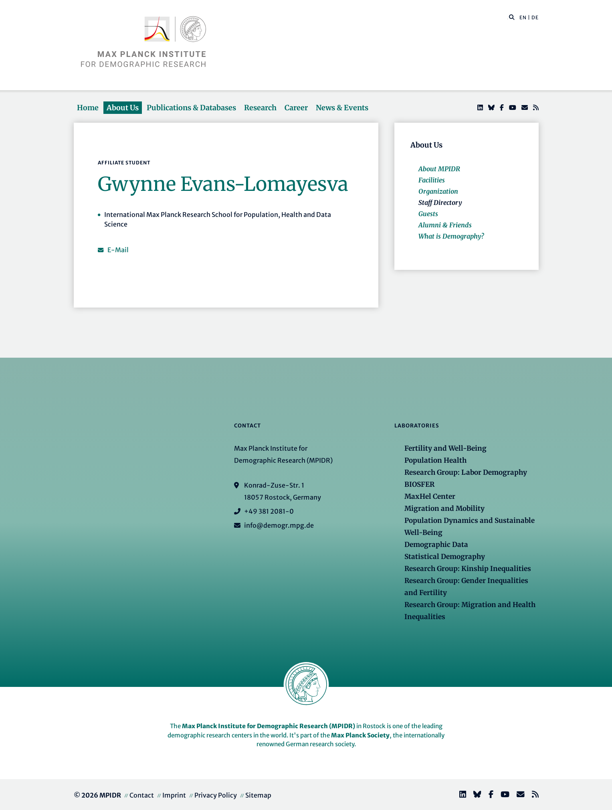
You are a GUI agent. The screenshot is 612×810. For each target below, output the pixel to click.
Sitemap (258, 795)
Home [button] (88, 107)
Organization (438, 191)
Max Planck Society (360, 735)
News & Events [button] (342, 107)
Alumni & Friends (445, 225)
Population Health (435, 460)
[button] (512, 17)
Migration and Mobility (444, 508)
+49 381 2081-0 (269, 511)
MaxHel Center (429, 496)
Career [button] (296, 107)
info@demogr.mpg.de (279, 525)
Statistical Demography (444, 556)
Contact (141, 795)
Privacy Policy (215, 795)
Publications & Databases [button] (191, 107)
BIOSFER (419, 484)
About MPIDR (439, 169)
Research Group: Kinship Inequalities (467, 568)
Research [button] (260, 107)
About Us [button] (123, 107)
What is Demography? (451, 236)
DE (535, 17)
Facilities (431, 180)
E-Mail (118, 250)
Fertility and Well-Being (445, 448)
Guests (428, 214)
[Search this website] (507, 18)
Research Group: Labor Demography (465, 472)
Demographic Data (436, 544)
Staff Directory (440, 202)
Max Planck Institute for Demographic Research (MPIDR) (268, 726)
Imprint (174, 795)
